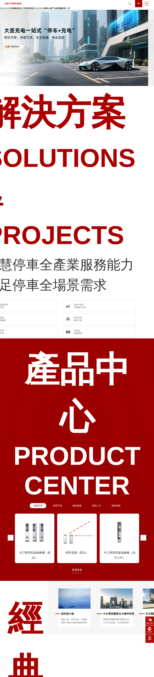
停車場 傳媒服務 (78, 331)
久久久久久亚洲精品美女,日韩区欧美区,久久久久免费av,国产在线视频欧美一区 (35, 8)
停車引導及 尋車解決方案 (80, 306)
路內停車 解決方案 (78, 318)
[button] (10, 538)
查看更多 (77, 569)
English (149, 632)
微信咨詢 (149, 623)
